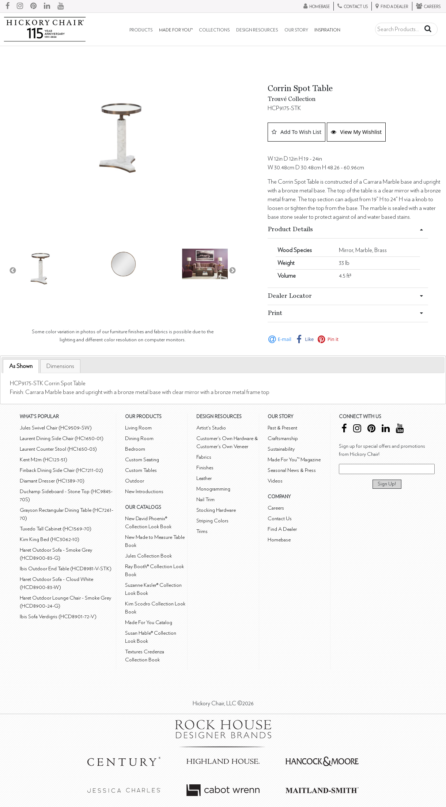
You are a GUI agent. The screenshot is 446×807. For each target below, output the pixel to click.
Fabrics (203, 457)
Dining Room (139, 438)
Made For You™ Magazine (294, 459)
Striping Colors (212, 520)
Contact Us (280, 518)
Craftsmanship (283, 438)
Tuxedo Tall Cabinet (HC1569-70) (55, 529)
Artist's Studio (211, 428)
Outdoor (134, 481)
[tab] (21, 366)
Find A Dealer (282, 529)
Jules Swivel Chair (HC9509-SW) (56, 428)
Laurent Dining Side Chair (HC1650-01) (61, 438)
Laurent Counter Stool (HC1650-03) (58, 449)
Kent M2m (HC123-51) (43, 459)
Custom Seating (142, 459)
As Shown (21, 366)
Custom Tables (141, 470)
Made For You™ (176, 30)
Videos (275, 481)
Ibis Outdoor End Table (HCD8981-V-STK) (66, 568)
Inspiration (327, 30)
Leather (204, 478)
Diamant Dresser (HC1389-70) (52, 481)
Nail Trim (205, 499)
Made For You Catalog (148, 622)
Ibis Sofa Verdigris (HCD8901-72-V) (58, 616)
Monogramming (213, 489)
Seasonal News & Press (292, 470)
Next (232, 270)
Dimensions (60, 366)
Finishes (204, 467)
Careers (276, 508)
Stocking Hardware (216, 510)
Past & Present (282, 428)
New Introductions (144, 491)
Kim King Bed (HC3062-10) (49, 539)
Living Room (138, 428)
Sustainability (281, 449)
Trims (202, 531)
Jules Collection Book (148, 556)
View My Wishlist (356, 131)
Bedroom (135, 449)
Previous (12, 270)
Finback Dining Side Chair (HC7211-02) (61, 470)
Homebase (279, 540)
